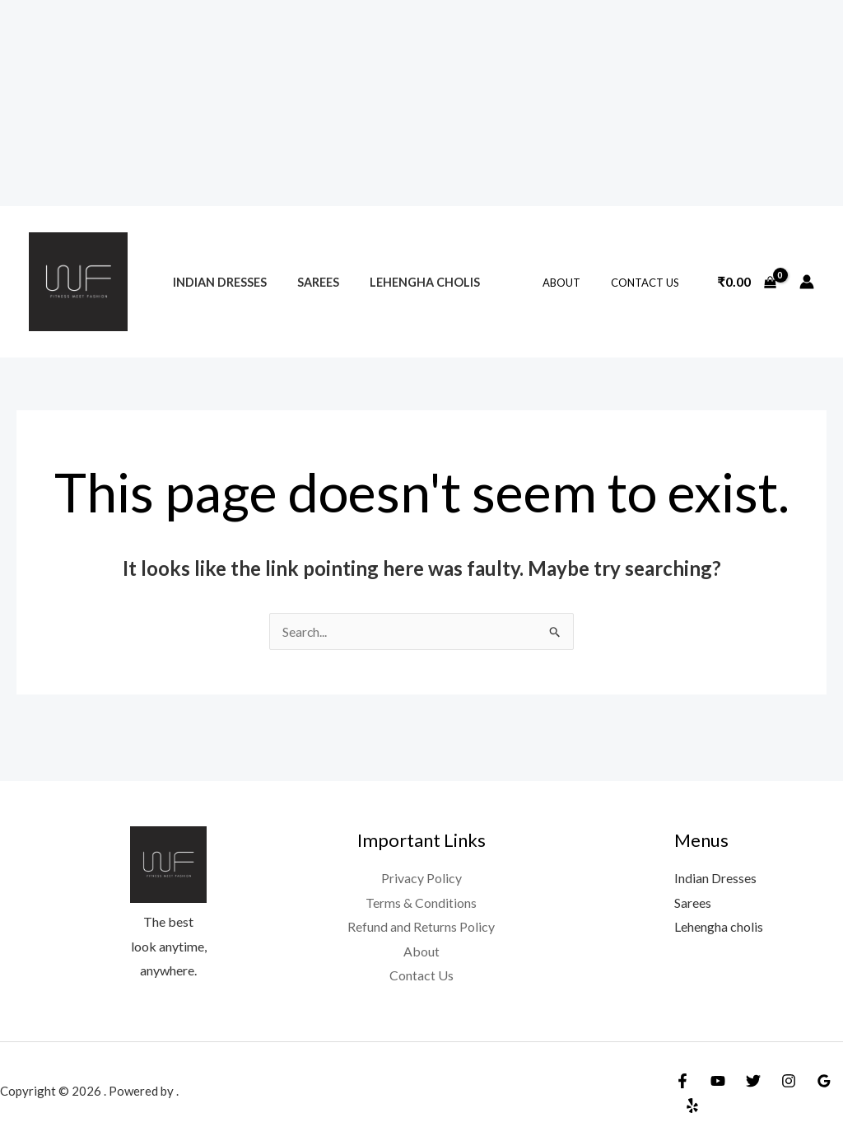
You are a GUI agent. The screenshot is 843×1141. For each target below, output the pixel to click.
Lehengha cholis (407, 282)
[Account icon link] (806, 281)
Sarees (307, 282)
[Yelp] (692, 1105)
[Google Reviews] (824, 1080)
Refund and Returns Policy (421, 927)
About (575, 282)
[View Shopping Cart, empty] (746, 282)
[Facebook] (682, 1080)
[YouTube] (717, 1080)
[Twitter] (753, 1080)
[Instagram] (788, 1080)
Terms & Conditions (421, 902)
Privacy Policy (421, 878)
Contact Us (649, 282)
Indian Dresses (216, 282)
